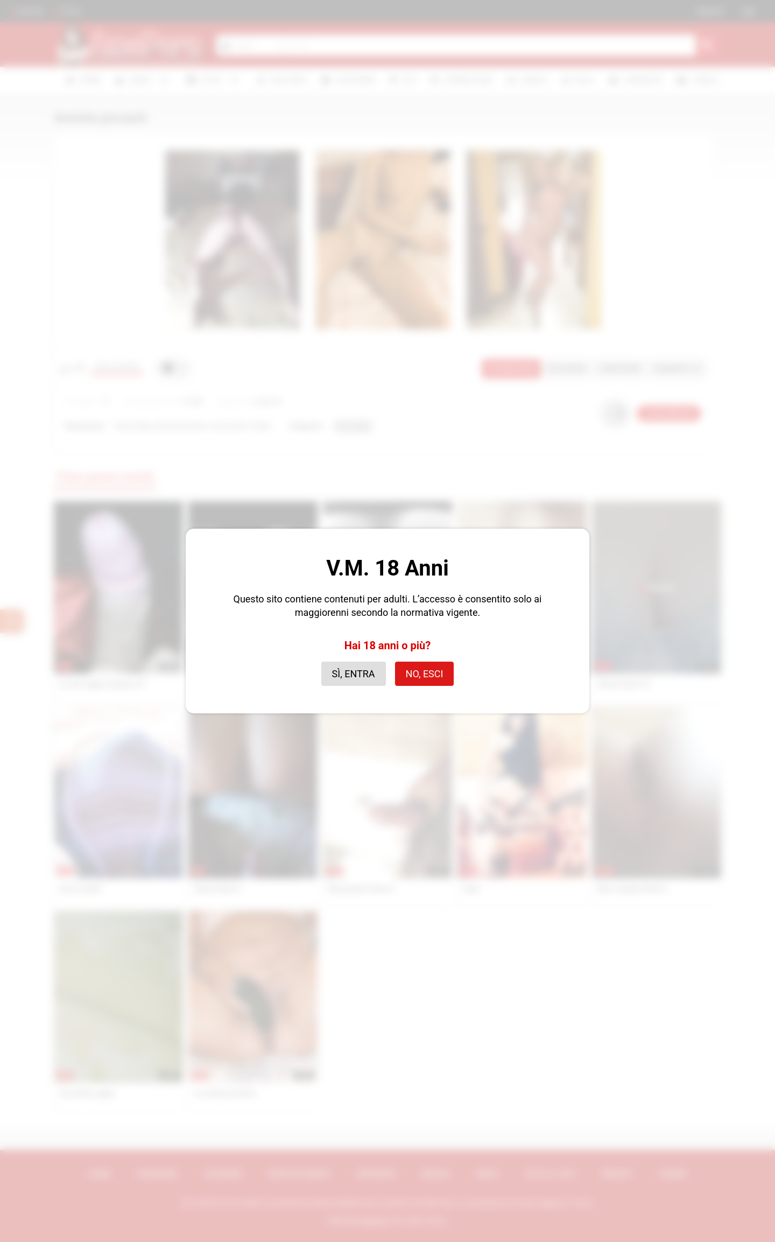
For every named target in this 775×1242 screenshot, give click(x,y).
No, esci (424, 673)
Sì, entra (353, 673)
